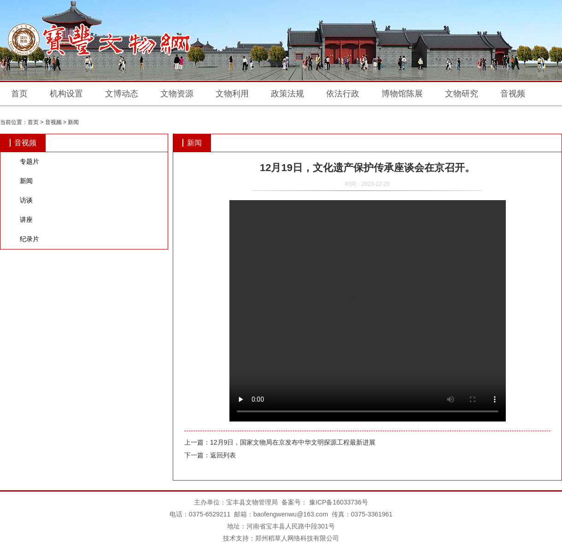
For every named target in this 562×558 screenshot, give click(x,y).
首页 (19, 93)
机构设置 (66, 93)
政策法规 (287, 93)
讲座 (26, 219)
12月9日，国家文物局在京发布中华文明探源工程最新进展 (292, 442)
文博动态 (121, 93)
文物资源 (176, 93)
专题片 (29, 161)
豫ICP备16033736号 (337, 502)
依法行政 (342, 93)
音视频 (512, 93)
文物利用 (232, 93)
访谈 (26, 200)
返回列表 (223, 455)
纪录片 (29, 239)
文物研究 (461, 93)
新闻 (73, 122)
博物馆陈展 (402, 93)
